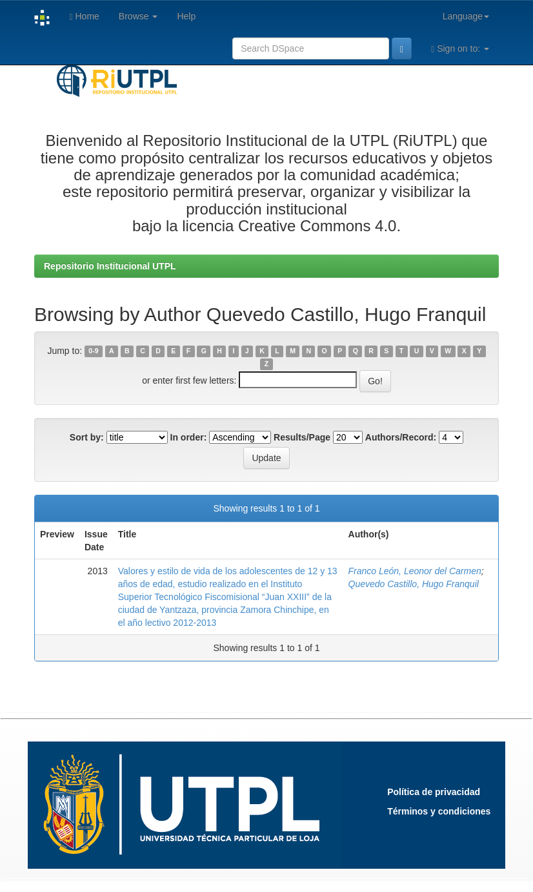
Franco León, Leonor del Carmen (414, 571)
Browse (138, 16)
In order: (188, 437)
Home (84, 16)
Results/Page (302, 437)
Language (466, 16)
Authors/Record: (400, 437)
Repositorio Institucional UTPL (110, 266)
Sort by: (87, 437)
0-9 (93, 351)
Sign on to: (460, 48)
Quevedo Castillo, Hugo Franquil (413, 584)
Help (186, 16)
